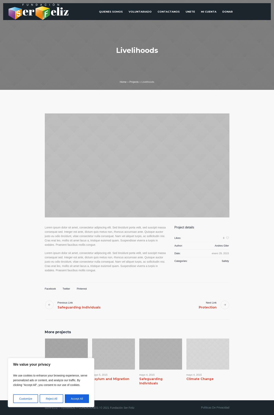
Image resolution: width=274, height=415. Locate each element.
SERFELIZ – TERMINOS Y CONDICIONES (71, 407)
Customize (25, 398)
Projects (134, 81)
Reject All (51, 398)
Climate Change (200, 379)
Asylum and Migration (110, 379)
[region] (51, 382)
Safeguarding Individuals (79, 307)
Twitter (66, 288)
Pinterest (82, 288)
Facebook (50, 288)
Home (123, 81)
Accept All (77, 398)
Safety (225, 260)
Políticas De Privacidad (215, 407)
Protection (208, 307)
